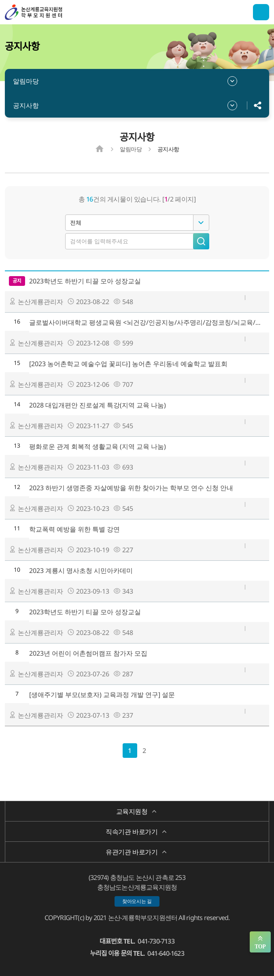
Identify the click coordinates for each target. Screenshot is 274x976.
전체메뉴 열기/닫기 (261, 12)
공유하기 (258, 105)
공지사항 (26, 105)
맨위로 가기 (260, 941)
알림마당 (26, 81)
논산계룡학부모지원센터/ (45, 12)
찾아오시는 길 (137, 901)
